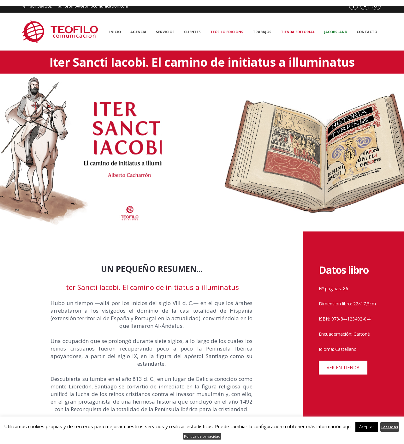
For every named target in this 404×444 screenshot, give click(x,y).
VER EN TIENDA (343, 367)
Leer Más (389, 426)
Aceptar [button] (366, 426)
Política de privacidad (202, 436)
